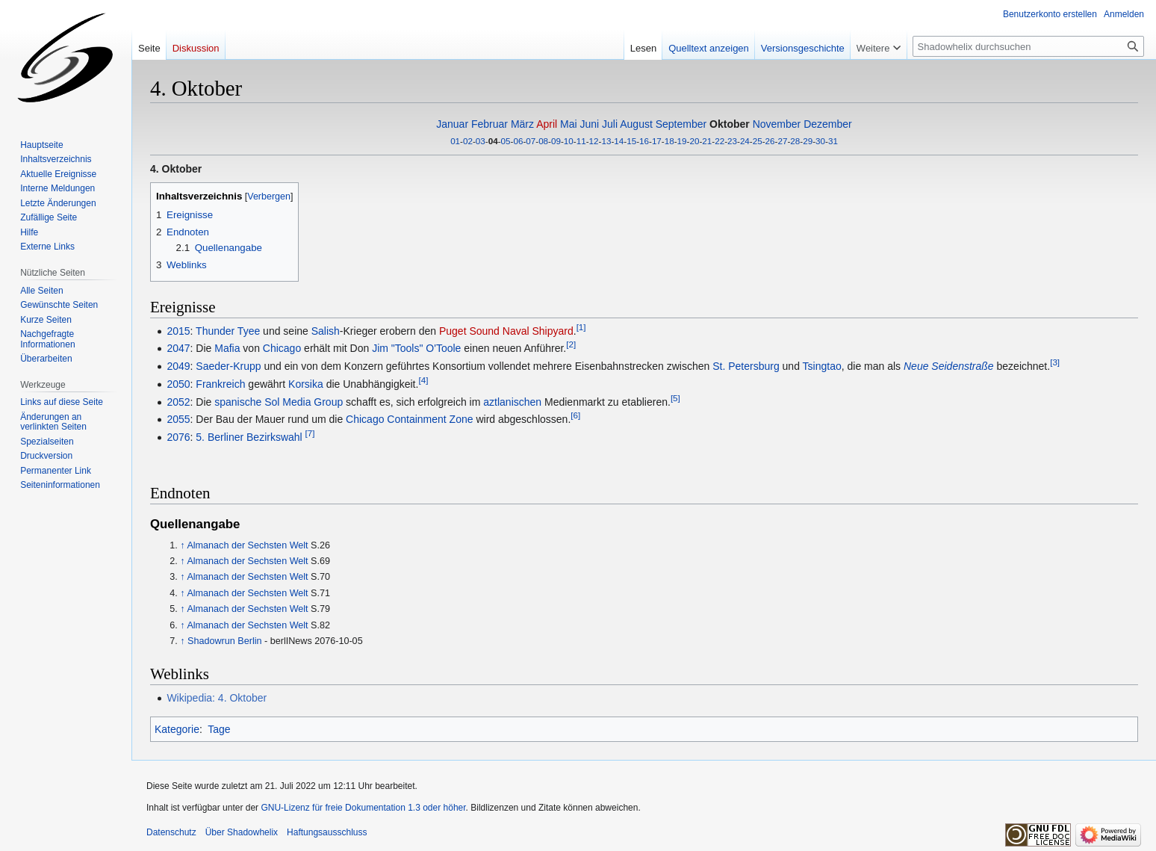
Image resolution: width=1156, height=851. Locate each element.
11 (581, 141)
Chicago (282, 348)
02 (468, 141)
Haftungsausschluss (327, 832)
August (636, 124)
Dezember (828, 124)
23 (732, 141)
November (777, 124)
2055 (178, 419)
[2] (571, 345)
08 (543, 141)
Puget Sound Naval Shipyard (506, 331)
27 (782, 141)
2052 (178, 402)
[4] (423, 380)
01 (455, 141)
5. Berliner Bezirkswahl (249, 437)
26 (770, 141)
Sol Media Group (303, 402)
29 (807, 141)
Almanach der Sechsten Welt (247, 545)
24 (745, 141)
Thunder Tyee (228, 331)
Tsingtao (822, 366)
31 (833, 141)
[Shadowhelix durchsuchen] (1028, 46)
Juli (610, 124)
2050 (178, 384)
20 (694, 141)
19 (682, 141)
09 (556, 141)
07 (530, 141)
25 (757, 141)
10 (569, 141)
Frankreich (220, 384)
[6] (575, 416)
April (546, 124)
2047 (178, 348)
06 (518, 141)
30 (820, 141)
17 (657, 141)
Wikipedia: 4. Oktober (217, 698)
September (681, 124)
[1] (581, 327)
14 (619, 141)
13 (606, 141)
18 (669, 141)
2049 (178, 366)
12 (594, 141)
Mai (568, 124)
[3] (1055, 362)
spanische (237, 402)
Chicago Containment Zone (409, 419)
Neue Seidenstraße (949, 366)
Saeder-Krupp (228, 366)
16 (644, 141)
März (522, 124)
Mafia (227, 348)
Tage (219, 729)
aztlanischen (512, 402)
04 (493, 141)
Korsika (305, 384)
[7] (310, 434)
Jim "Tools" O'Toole (416, 348)
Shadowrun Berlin (224, 641)
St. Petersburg (746, 366)
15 (631, 141)
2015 (178, 331)
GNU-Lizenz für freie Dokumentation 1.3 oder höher (363, 807)
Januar (452, 124)
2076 (178, 437)
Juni (590, 124)
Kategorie (177, 729)
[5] (675, 398)
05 (506, 141)
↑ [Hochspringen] (182, 545)
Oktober (729, 124)
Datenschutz (171, 832)
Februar (489, 124)
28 (795, 141)
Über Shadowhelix (241, 832)
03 (480, 141)
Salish (325, 331)
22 (719, 141)
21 (707, 141)
